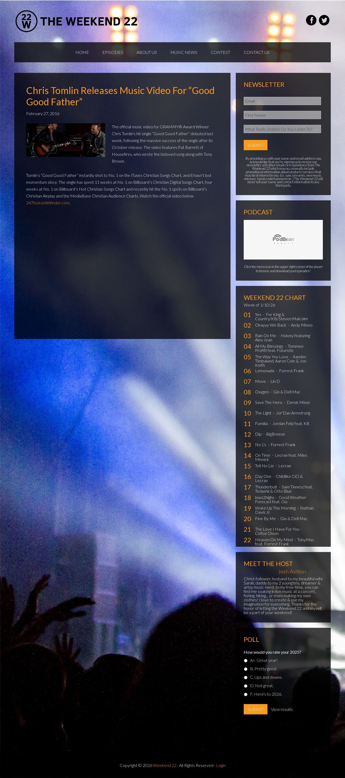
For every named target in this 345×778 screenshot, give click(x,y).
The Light (263, 412)
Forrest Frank (291, 370)
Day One (263, 476)
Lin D (275, 381)
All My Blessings (269, 345)
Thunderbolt (266, 486)
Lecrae (284, 465)
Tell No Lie (265, 465)
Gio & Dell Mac (286, 391)
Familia (262, 423)
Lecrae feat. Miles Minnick (281, 457)
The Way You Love (272, 356)
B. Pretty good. (263, 668)
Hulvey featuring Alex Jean (282, 337)
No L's (261, 444)
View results (282, 709)
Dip (258, 433)
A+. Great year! (264, 660)
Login (221, 765)
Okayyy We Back (271, 324)
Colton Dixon (267, 533)
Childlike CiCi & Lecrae (279, 478)
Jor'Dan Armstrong (293, 412)
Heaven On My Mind (274, 539)
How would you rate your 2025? (272, 651)
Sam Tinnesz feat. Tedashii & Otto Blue (284, 488)
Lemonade (265, 370)
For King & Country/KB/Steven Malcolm (281, 316)
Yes (258, 314)
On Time (263, 455)
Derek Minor (298, 402)
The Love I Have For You (277, 528)
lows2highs (265, 497)
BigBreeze (275, 433)
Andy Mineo (302, 324)
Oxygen (262, 391)
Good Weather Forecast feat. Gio (280, 499)
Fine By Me (266, 518)
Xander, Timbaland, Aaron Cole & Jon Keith (280, 360)
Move (261, 381)
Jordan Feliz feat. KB (290, 423)
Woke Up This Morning (275, 507)
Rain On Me (266, 335)
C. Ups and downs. (266, 677)
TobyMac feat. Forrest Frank (284, 541)
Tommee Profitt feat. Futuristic (279, 348)
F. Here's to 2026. (266, 693)
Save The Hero (269, 402)
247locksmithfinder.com (47, 202)
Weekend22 (77, 21)
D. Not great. (262, 685)
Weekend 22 (164, 765)
